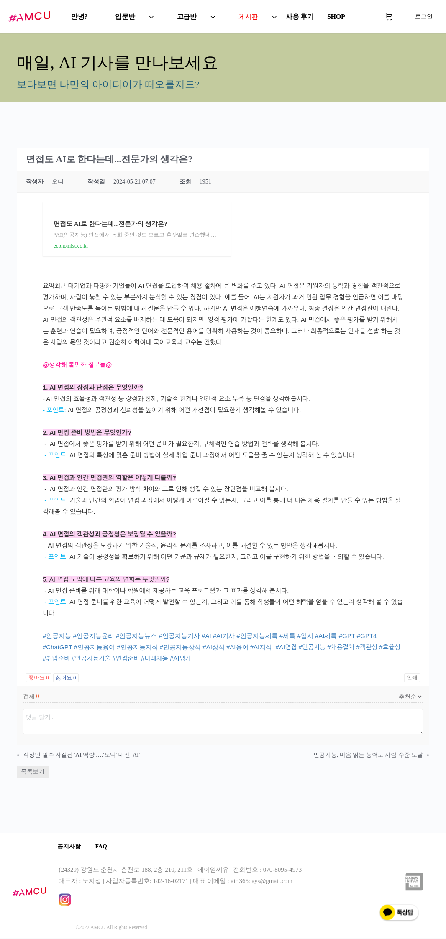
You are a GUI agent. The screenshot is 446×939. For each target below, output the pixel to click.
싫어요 (66, 677)
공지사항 (70, 847)
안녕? (79, 16)
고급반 (187, 16)
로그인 (424, 16)
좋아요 (38, 677)
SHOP (336, 16)
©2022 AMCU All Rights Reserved (111, 928)
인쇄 (412, 677)
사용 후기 (300, 16)
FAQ (105, 847)
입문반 (125, 16)
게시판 (248, 16)
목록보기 (32, 771)
